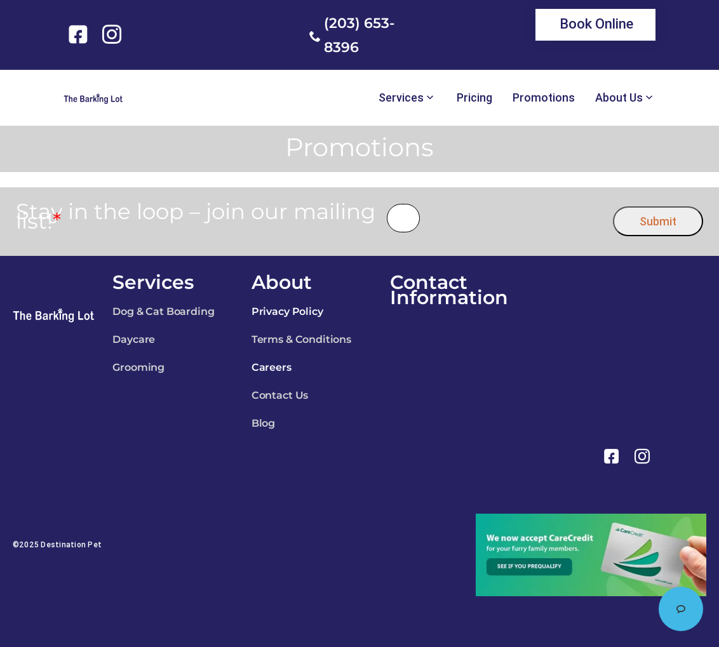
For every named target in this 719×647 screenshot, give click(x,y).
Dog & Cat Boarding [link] (163, 311)
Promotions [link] (544, 97)
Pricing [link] (474, 97)
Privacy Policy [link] (287, 311)
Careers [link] (272, 367)
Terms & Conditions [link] (301, 339)
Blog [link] (263, 423)
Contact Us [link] (280, 395)
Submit (658, 221)
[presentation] (516, 218)
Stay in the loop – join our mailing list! (195, 216)
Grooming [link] (138, 367)
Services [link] (401, 97)
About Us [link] (619, 97)
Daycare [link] (133, 339)
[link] (80, 34)
